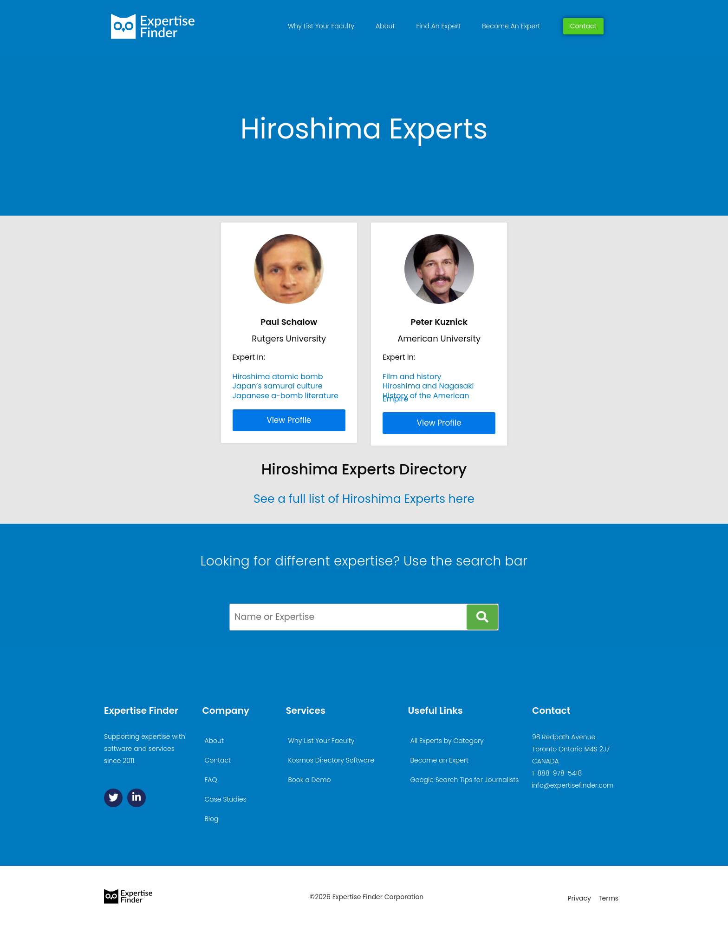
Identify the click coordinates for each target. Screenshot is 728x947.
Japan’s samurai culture (278, 386)
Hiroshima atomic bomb (278, 376)
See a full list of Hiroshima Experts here (364, 499)
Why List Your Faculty (321, 26)
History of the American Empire (426, 397)
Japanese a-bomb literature (285, 395)
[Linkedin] (136, 798)
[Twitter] (113, 798)
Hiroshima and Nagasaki (428, 386)
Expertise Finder (141, 710)
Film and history (412, 376)
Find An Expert (438, 26)
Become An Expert (511, 26)
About (385, 26)
